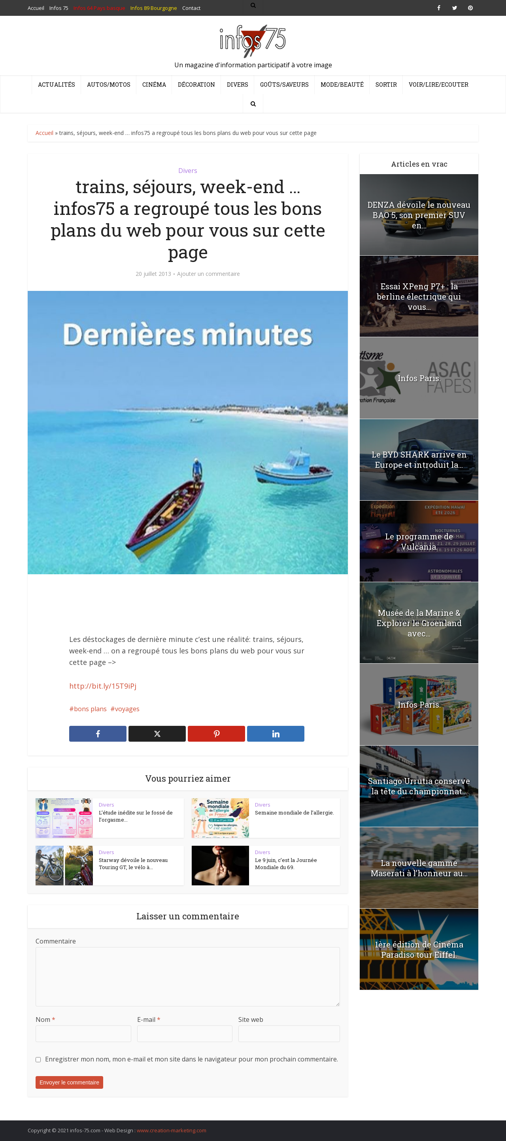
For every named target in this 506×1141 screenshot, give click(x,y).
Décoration (196, 84)
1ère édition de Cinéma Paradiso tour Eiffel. (419, 949)
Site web (250, 1019)
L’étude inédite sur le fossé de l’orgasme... (136, 816)
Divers (237, 84)
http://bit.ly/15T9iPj (102, 686)
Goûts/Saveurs (284, 84)
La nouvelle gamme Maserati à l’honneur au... (419, 868)
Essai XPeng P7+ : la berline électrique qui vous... (419, 296)
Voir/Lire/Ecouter (438, 84)
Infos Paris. (419, 378)
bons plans (90, 708)
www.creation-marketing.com (171, 1130)
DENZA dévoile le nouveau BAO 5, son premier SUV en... (419, 214)
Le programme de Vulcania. (419, 541)
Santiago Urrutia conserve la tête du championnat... (419, 786)
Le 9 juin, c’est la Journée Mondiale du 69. (286, 863)
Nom (45, 1019)
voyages (127, 708)
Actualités (56, 84)
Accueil (44, 133)
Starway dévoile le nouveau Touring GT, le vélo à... (133, 863)
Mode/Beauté (342, 84)
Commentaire (56, 941)
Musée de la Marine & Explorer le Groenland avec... (419, 623)
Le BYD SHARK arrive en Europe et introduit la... (419, 459)
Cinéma (154, 84)
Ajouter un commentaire (208, 273)
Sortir (386, 84)
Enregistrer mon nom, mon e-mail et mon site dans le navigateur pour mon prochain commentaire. (191, 1059)
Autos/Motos (108, 84)
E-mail (148, 1019)
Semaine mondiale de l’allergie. (294, 812)
